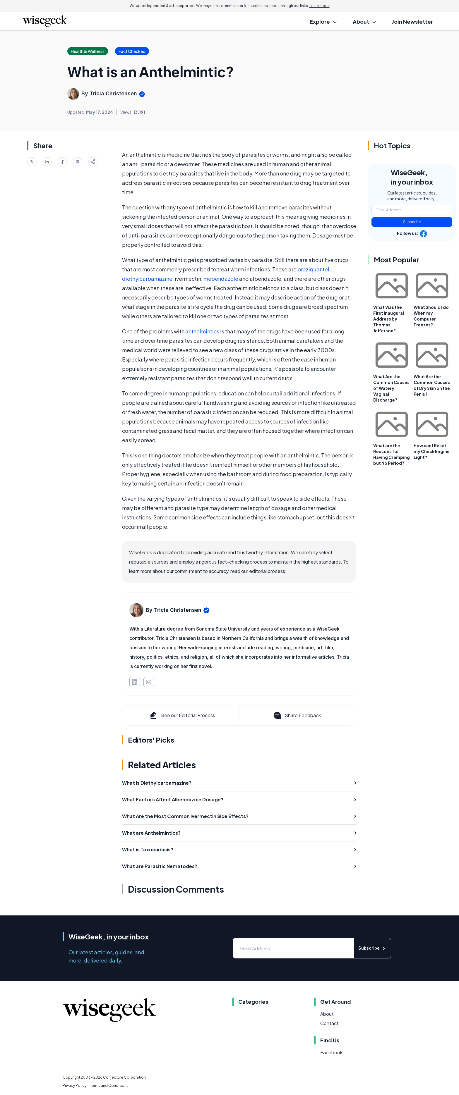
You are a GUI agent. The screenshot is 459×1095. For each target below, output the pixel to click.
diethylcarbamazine (147, 278)
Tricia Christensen (113, 93)
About (327, 1014)
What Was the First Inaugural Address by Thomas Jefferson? (388, 318)
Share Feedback (297, 715)
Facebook (331, 1052)
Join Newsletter (412, 21)
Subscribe (412, 222)
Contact (329, 1023)
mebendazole (220, 278)
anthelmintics (202, 331)
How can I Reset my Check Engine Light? (432, 451)
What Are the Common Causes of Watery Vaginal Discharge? (391, 388)
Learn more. (319, 6)
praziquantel (313, 269)
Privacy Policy (74, 1085)
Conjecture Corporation (124, 1077)
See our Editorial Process (182, 715)
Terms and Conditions (109, 1085)
